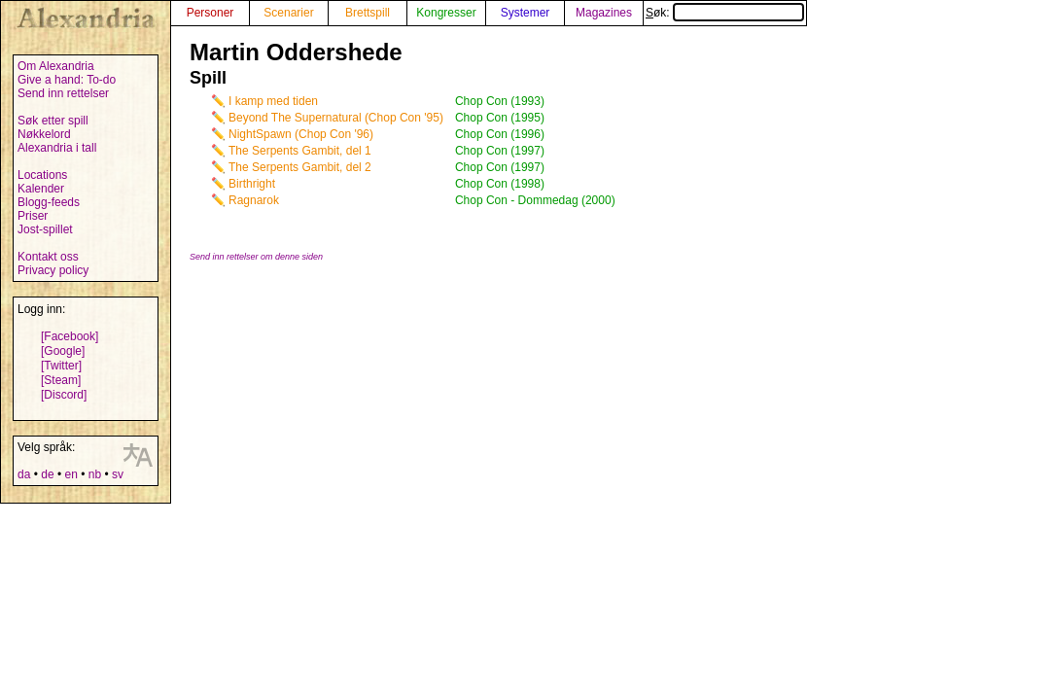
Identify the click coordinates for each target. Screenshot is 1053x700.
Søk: (725, 12)
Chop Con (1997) (499, 151)
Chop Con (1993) (499, 101)
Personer (210, 12)
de (47, 474)
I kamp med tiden (273, 101)
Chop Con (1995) (499, 117)
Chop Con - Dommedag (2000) (535, 200)
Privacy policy (53, 270)
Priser (33, 216)
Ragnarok (253, 200)
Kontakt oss (48, 256)
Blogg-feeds (49, 202)
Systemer (525, 12)
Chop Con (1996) (499, 134)
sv (117, 474)
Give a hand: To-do (67, 80)
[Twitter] (61, 365)
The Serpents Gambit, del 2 (299, 167)
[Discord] (64, 395)
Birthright (251, 184)
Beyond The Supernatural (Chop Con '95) (335, 117)
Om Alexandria (56, 66)
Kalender (41, 188)
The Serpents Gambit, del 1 (299, 151)
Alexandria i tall (57, 148)
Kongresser (445, 12)
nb (94, 474)
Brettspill (367, 12)
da (24, 474)
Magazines (604, 12)
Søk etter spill (53, 120)
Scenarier (288, 12)
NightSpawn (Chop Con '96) (300, 134)
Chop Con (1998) (499, 184)
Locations (42, 175)
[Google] (63, 351)
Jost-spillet (45, 229)
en (70, 474)
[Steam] (61, 380)
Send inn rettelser (63, 93)
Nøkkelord (44, 134)
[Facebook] (69, 336)
